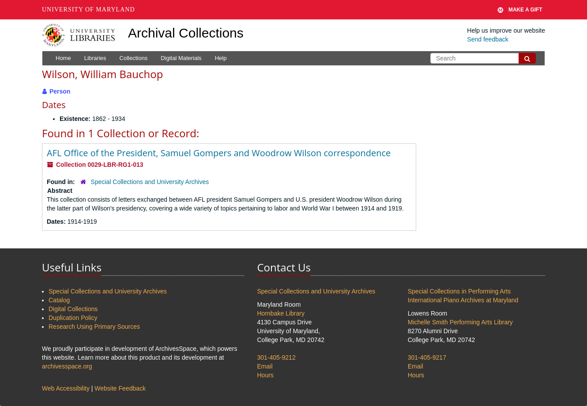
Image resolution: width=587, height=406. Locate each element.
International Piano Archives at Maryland (463, 300)
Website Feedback (120, 388)
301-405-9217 (427, 357)
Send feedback (487, 39)
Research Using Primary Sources (94, 326)
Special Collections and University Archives (150, 181)
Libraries (95, 58)
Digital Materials (181, 58)
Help (221, 58)
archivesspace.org (67, 366)
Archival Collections (186, 33)
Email (265, 366)
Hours (265, 375)
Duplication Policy (73, 317)
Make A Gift (519, 10)
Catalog (59, 300)
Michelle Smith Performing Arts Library (460, 322)
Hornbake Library (281, 313)
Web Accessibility (66, 388)
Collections (134, 58)
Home (63, 58)
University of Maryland (88, 9)
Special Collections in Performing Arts (459, 291)
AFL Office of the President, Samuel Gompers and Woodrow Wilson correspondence (219, 153)
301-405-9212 (276, 357)
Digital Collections (73, 308)
